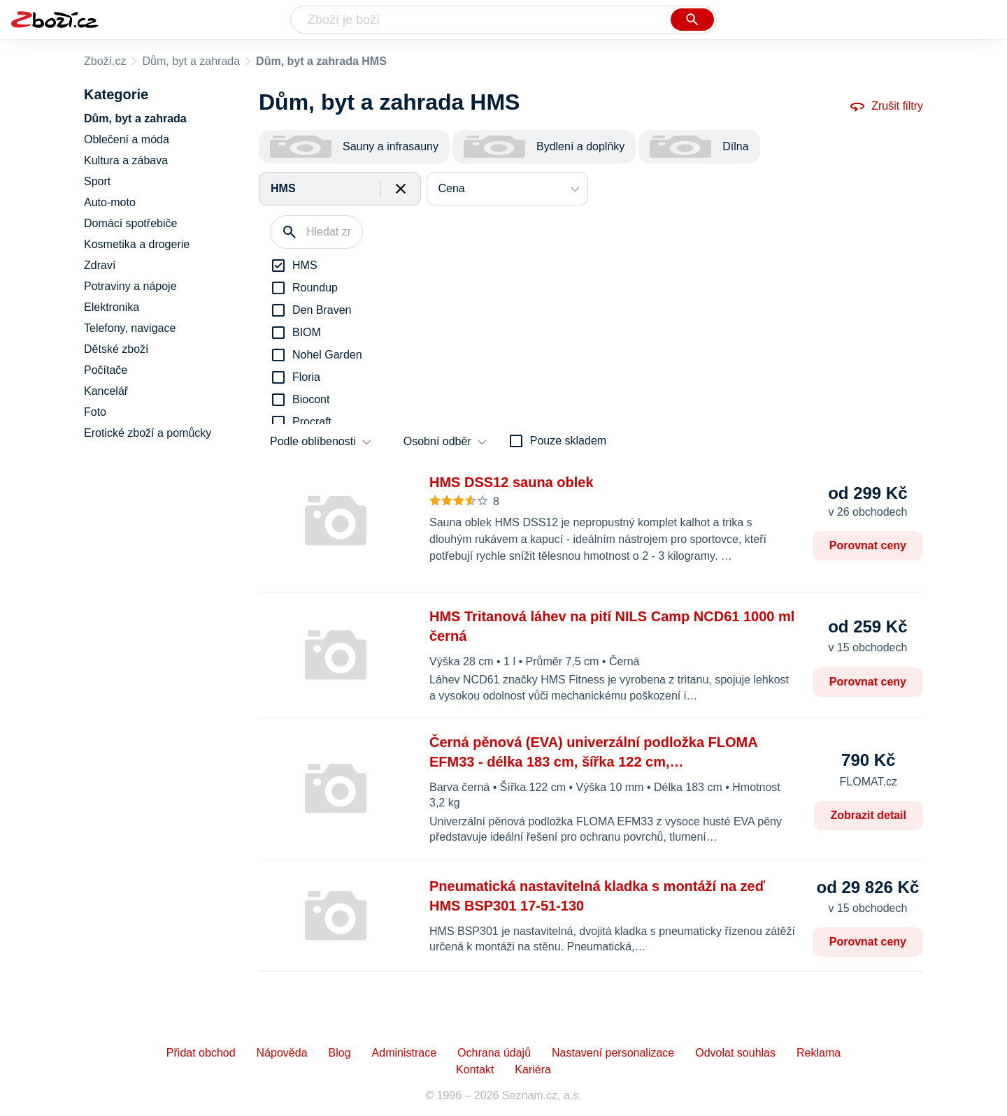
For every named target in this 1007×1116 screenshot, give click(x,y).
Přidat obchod (201, 1053)
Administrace (404, 1053)
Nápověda (282, 1053)
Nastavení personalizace (613, 1053)
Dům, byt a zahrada (191, 61)
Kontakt (475, 1069)
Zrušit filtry (886, 106)
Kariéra (533, 1069)
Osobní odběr (437, 441)
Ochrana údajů (494, 1053)
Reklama (819, 1053)
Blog (340, 1053)
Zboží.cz (105, 61)
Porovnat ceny (867, 545)
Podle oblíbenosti (313, 441)
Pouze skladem (568, 441)
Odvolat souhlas (735, 1053)
